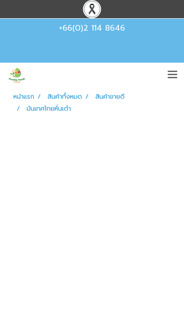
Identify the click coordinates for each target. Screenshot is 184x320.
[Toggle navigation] (172, 75)
